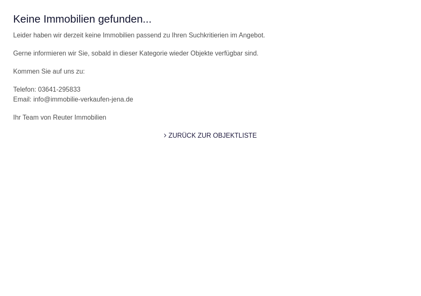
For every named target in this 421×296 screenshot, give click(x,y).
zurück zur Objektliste (210, 135)
